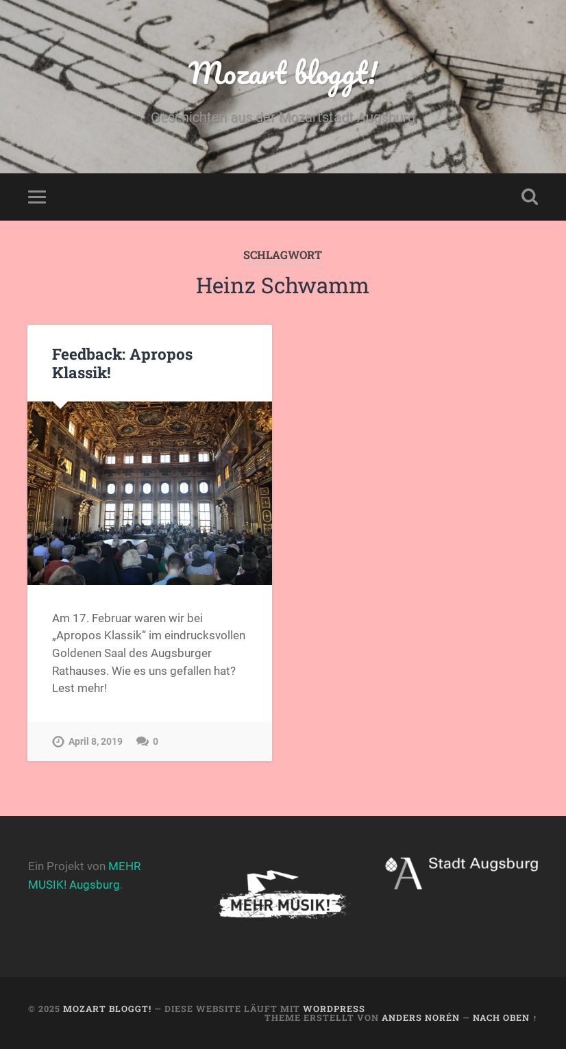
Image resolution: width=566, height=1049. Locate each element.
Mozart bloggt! (283, 72)
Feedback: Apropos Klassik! (122, 362)
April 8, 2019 (96, 742)
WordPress (334, 1008)
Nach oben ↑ (505, 1017)
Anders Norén (421, 1017)
